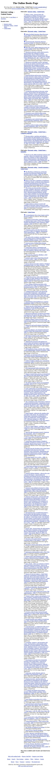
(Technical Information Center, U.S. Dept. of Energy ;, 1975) (37, 264)
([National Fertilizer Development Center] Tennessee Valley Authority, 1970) (36, 222)
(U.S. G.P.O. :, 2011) (36, 18)
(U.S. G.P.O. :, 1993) (37, 451)
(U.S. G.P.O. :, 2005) (36, 193)
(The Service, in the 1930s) (37, 544)
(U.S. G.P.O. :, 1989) (35, 457)
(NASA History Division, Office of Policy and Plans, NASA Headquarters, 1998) (35, 692)
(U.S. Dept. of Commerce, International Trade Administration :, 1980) (35, 231)
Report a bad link (26, 756)
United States (7, 28)
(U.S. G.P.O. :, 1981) (36, 258)
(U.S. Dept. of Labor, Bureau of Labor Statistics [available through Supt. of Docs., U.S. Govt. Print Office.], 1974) (36, 279)
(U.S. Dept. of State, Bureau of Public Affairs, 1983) (36, 621)
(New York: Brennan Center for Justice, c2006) (35, 173)
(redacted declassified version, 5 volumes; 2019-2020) (37, 183)
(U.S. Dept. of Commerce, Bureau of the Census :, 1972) (37, 249)
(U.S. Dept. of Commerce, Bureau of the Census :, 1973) (37, 442)
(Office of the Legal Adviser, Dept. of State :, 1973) (37, 375)
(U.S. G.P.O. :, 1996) (37, 404)
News (17, 762)
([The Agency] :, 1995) (36, 539)
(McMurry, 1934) (36, 254)
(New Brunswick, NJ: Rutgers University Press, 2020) (36, 745)
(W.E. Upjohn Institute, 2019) (35, 740)
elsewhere (3, 18)
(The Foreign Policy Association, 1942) (36, 331)
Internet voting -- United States (36, 11)
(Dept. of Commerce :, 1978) (37, 717)
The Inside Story (36, 762)
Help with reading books (14, 756)
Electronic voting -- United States (37, 31)
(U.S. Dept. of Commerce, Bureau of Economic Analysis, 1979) (37, 285)
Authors (27, 759)
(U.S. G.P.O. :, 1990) (36, 501)
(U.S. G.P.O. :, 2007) (37, 66)
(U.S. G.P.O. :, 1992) (37, 466)
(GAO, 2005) (37, 108)
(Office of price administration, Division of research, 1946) (37, 349)
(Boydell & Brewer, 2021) (37, 735)
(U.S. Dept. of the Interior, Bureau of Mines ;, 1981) (37, 428)
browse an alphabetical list (18, 8)
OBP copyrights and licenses (25, 766)
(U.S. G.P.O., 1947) (36, 664)
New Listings (20, 759)
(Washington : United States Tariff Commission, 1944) (37, 578)
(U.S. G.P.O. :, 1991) (37, 392)
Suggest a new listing (37, 756)
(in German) (35, 727)
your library (13, 17)
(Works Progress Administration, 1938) (35, 355)
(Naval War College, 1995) (36, 704)
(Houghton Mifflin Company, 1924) (37, 238)
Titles (31, 759)
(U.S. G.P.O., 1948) (37, 648)
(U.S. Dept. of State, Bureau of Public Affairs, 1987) (36, 613)
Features (22, 762)
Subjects (37, 759)
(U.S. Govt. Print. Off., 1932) (37, 321)
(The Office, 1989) (36, 566)
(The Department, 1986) (34, 673)
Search (13, 759)
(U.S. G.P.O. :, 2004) (37, 55)
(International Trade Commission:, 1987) (37, 368)
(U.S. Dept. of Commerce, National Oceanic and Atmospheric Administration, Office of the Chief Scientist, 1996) (36, 490)
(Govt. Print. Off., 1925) (37, 343)
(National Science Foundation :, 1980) (36, 557)
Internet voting (8, 24)
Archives (28, 762)
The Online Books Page (25, 3)
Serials (42, 759)
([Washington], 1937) (36, 307)
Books (12, 762)
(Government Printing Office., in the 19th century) (36, 417)
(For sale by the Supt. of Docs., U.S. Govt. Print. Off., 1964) (37, 315)
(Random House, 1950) (37, 682)
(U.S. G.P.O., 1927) (37, 294)
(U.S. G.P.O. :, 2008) (37, 158)
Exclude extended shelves (39, 7)
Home (8, 759)
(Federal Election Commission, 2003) (35, 113)
